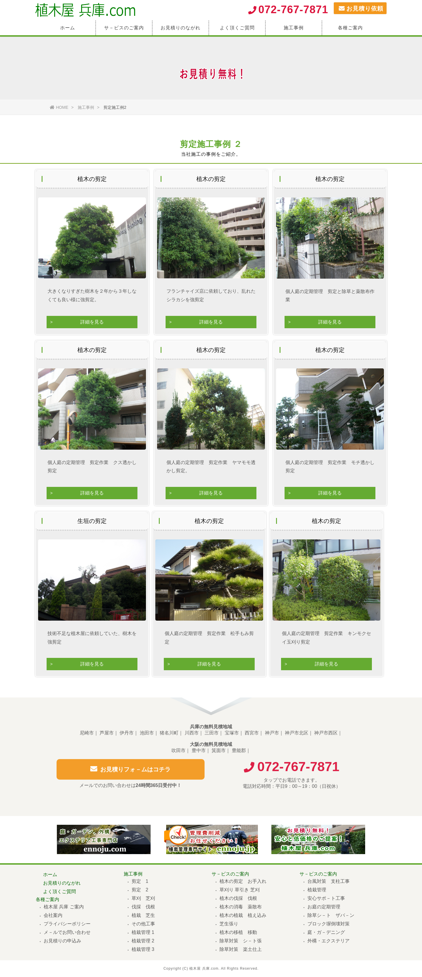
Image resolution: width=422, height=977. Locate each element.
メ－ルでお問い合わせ (67, 932)
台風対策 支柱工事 (328, 881)
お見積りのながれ (180, 27)
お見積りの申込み (62, 940)
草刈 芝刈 (143, 898)
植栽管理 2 (143, 940)
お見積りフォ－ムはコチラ (130, 772)
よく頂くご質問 (237, 27)
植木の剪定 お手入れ (242, 881)
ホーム (67, 27)
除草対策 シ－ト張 (240, 940)
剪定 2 (140, 889)
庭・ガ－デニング (326, 932)
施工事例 (294, 27)
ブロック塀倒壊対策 (328, 923)
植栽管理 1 (143, 932)
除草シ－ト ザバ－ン (330, 915)
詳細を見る (92, 321)
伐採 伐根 (143, 906)
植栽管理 (316, 889)
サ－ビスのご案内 (124, 27)
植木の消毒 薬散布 (240, 906)
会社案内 (53, 915)
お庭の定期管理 (323, 906)
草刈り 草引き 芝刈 (239, 889)
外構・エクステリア (328, 940)
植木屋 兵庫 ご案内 (64, 906)
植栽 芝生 (143, 915)
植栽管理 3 (143, 949)
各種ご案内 (350, 27)
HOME (59, 107)
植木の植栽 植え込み (242, 915)
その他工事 (143, 923)
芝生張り (228, 923)
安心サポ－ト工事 (326, 898)
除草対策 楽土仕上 (240, 949)
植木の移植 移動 (238, 932)
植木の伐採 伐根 (238, 898)
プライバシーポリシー (67, 923)
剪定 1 (140, 881)
